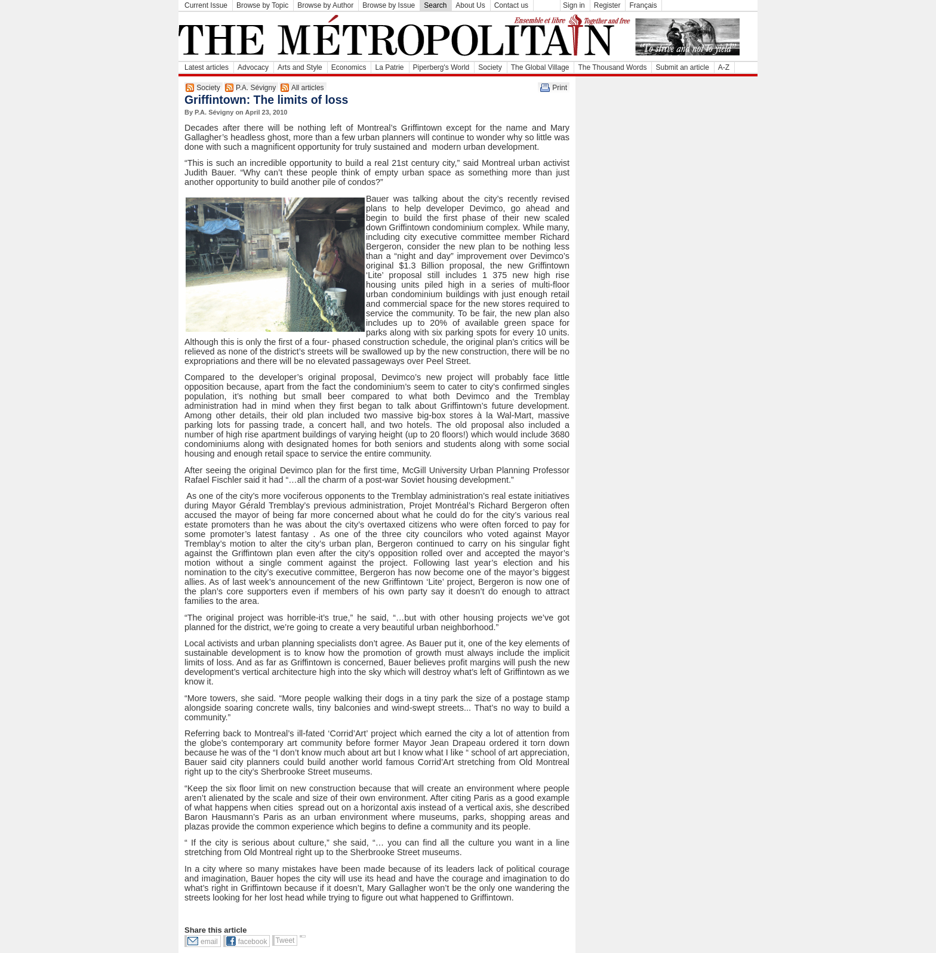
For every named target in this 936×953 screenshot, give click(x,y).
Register (607, 5)
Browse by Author (325, 5)
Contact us (511, 5)
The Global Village (540, 67)
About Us (470, 5)
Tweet (284, 940)
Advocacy (253, 67)
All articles (307, 88)
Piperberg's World (441, 67)
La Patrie (389, 67)
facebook (252, 941)
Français (643, 5)
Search (435, 5)
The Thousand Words (612, 67)
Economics (349, 67)
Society (489, 67)
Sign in (574, 5)
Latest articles (206, 67)
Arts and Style (300, 67)
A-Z (723, 67)
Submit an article (682, 67)
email (209, 941)
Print (559, 88)
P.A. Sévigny (256, 88)
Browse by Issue (388, 5)
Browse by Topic (262, 5)
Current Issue (205, 5)
